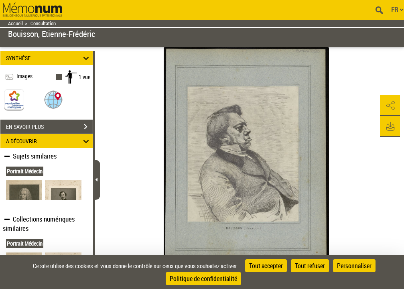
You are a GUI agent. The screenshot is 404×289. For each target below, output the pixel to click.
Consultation (43, 23)
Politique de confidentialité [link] (203, 278)
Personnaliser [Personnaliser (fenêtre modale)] (354, 265)
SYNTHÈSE (48, 58)
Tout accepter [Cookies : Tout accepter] (266, 265)
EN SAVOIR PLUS (49, 126)
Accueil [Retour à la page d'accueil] (15, 23)
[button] (53, 99)
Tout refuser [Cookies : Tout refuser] (310, 265)
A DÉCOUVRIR (48, 141)
